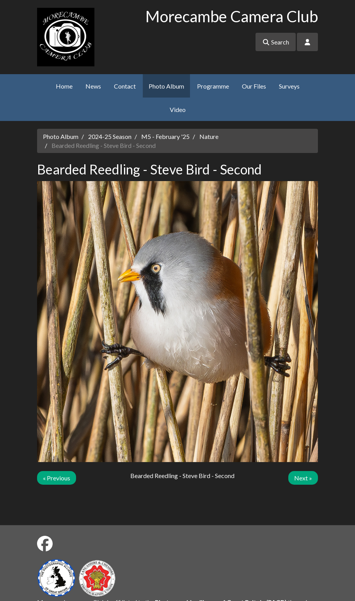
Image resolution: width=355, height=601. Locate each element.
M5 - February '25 (165, 136)
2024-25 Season (109, 136)
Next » (303, 478)
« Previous (56, 478)
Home (64, 86)
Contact (125, 86)
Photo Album (166, 86)
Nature (208, 136)
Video (178, 109)
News (93, 86)
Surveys (289, 86)
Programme (213, 86)
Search (275, 42)
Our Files (254, 86)
